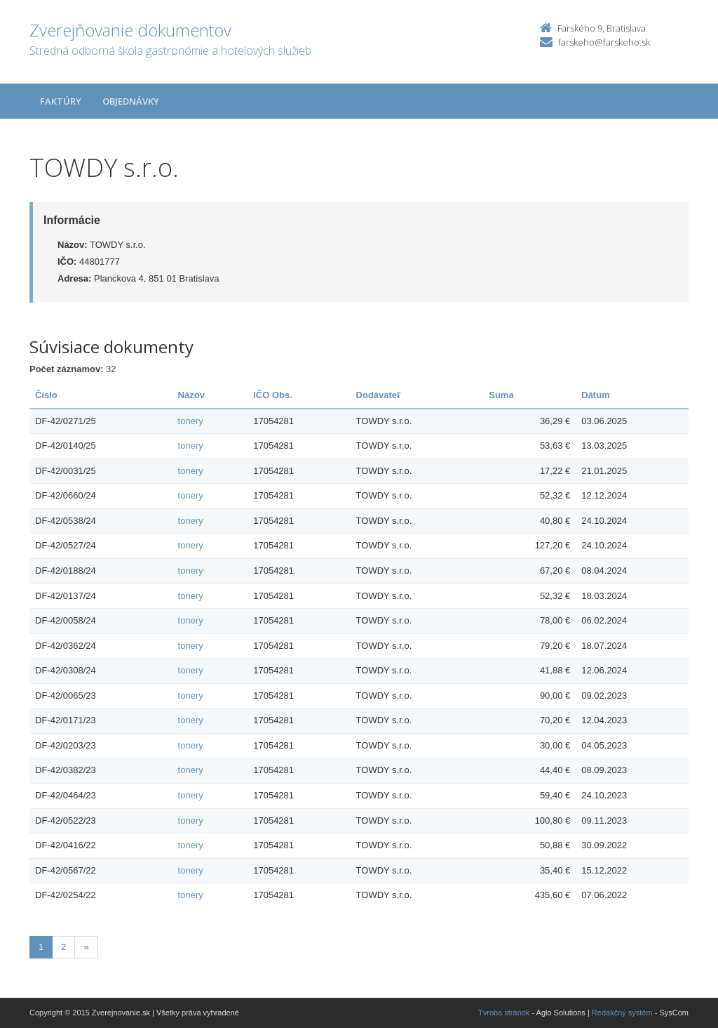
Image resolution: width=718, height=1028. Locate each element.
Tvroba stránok (503, 1012)
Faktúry (60, 101)
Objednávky (130, 101)
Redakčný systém (622, 1012)
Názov (191, 395)
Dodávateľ (378, 395)
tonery (190, 421)
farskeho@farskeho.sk (604, 42)
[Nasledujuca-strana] (85, 947)
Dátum (595, 395)
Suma (501, 395)
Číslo (46, 395)
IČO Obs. (272, 395)
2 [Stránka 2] (63, 947)
